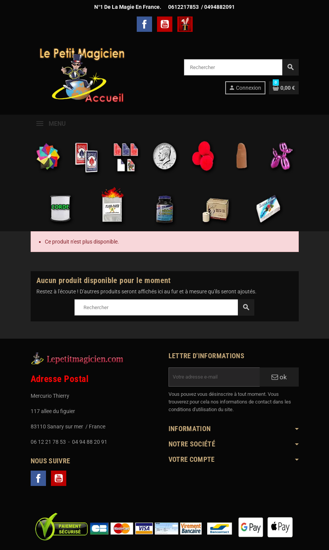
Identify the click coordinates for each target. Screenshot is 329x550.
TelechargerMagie (185, 24)
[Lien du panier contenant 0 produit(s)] (284, 87)
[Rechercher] (241, 67)
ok (279, 377)
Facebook (144, 24)
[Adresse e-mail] (214, 377)
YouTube (164, 24)
